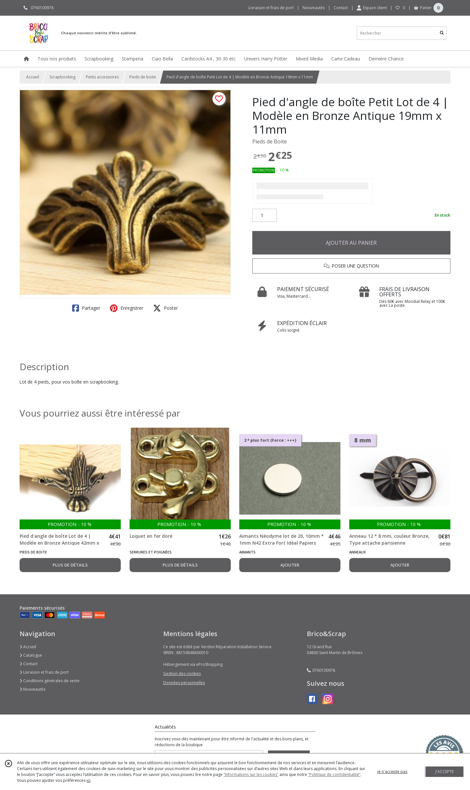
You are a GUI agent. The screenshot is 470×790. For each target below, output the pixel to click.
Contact (341, 7)
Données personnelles (184, 682)
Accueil (32, 77)
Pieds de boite (142, 77)
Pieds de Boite (269, 141)
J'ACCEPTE (444, 771)
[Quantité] (264, 215)
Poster (165, 308)
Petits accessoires (102, 77)
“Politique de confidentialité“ (334, 774)
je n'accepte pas (392, 771)
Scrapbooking (62, 77)
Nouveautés (32, 689)
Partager (86, 308)
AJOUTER (289, 565)
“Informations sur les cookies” (251, 774)
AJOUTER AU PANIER (351, 242)
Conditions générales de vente (50, 680)
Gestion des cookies (182, 673)
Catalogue (31, 655)
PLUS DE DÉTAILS (70, 565)
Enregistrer (126, 308)
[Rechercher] (442, 33)
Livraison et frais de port (44, 672)
